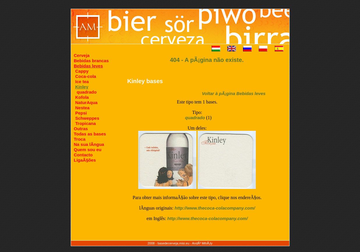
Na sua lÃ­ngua (89, 144)
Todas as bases (90, 133)
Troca (80, 139)
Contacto (83, 154)
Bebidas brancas (91, 60)
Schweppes (87, 118)
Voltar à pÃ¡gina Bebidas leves (234, 93)
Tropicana (85, 123)
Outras (81, 128)
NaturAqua (86, 102)
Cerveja (82, 55)
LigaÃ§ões (85, 160)
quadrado (87, 92)
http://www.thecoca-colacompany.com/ (215, 207)
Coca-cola (85, 76)
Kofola (82, 97)
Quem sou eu (88, 149)
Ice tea (82, 81)
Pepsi (81, 112)
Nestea (82, 107)
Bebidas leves (88, 65)
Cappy (82, 71)
